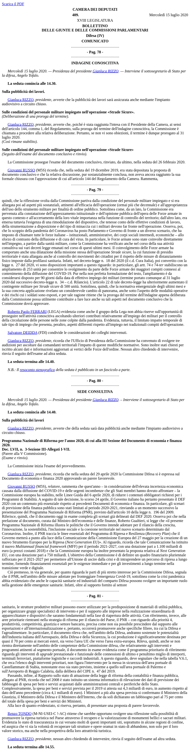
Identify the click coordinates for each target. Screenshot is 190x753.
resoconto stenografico (37, 370)
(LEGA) (54, 312)
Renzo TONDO (19, 714)
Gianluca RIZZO (105, 71)
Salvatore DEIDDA (22, 333)
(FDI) (42, 333)
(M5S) (41, 170)
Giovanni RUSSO (21, 170)
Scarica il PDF (13, 4)
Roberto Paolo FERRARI (27, 312)
